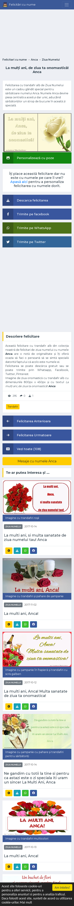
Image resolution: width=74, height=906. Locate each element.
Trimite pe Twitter (24, 241)
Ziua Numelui (51, 59)
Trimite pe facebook (25, 214)
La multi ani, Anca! (21, 613)
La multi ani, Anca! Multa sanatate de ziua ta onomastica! (35, 693)
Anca (34, 59)
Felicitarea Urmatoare (27, 435)
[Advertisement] (37, 33)
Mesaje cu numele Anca (37, 461)
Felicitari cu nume (14, 59)
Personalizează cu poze (28, 157)
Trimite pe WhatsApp (26, 227)
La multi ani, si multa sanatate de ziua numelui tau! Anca (35, 537)
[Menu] (66, 4)
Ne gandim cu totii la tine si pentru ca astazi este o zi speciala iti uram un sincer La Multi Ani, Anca (36, 777)
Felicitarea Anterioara (26, 421)
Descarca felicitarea (25, 200)
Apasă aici (19, 182)
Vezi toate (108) (21, 448)
